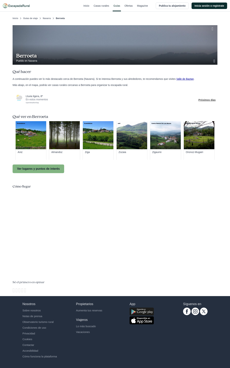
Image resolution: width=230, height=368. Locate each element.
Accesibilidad (30, 350)
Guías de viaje (30, 18)
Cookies (27, 339)
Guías (117, 8)
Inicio (86, 8)
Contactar (28, 344)
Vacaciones (83, 331)
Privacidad (28, 333)
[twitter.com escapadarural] (204, 314)
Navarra (47, 18)
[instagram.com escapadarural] (195, 314)
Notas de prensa (32, 316)
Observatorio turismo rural (38, 321)
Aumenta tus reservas (89, 310)
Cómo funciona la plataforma (39, 356)
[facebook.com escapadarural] (187, 314)
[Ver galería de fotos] (214, 60)
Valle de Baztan (185, 78)
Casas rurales (101, 8)
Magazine (142, 8)
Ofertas (129, 8)
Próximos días (207, 100)
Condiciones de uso (34, 327)
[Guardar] (213, 28)
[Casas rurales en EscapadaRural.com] (16, 5)
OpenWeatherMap (32, 103)
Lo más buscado (86, 326)
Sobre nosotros (31, 310)
